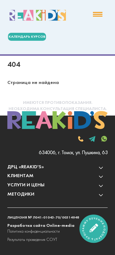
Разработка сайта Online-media (41, 226)
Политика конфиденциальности (33, 232)
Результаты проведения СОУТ (32, 240)
